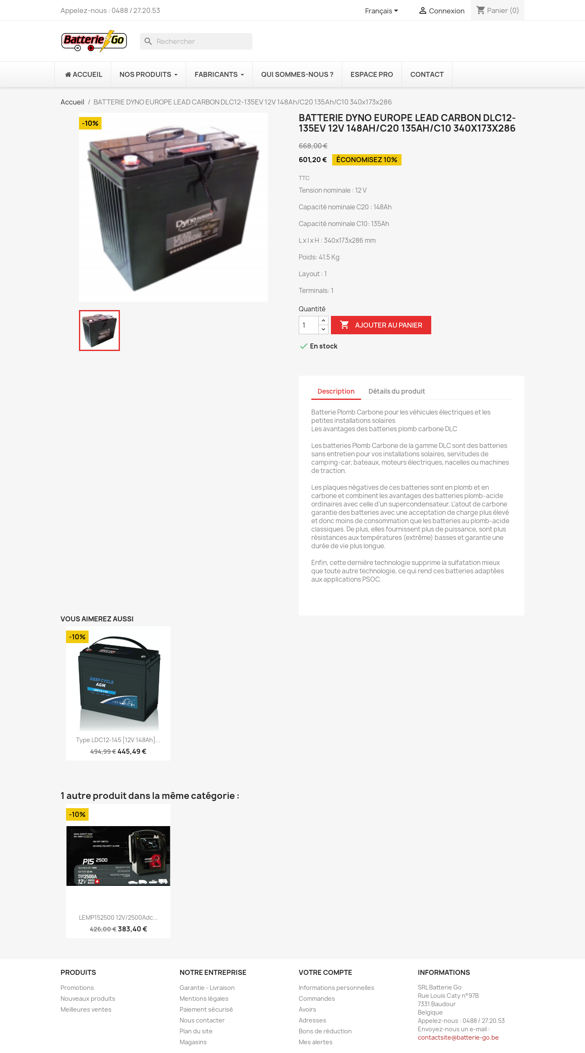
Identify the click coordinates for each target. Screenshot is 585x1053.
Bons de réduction (325, 1031)
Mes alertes (316, 1042)
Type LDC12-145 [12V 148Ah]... (118, 740)
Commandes (317, 998)
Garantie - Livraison (207, 988)
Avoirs (307, 1009)
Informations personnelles (336, 988)
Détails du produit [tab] (397, 391)
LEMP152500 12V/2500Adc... (118, 917)
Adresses (312, 1020)
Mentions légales (204, 998)
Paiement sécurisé (206, 1009)
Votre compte (325, 972)
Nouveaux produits (88, 998)
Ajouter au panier (381, 325)
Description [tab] (336, 391)
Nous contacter (202, 1020)
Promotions (77, 988)
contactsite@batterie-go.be (458, 1037)
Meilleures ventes (86, 1009)
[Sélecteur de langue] (383, 11)
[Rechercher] (196, 41)
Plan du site (196, 1031)
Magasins (193, 1042)
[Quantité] (309, 325)
